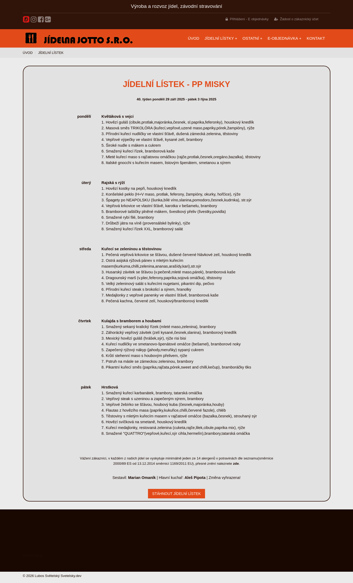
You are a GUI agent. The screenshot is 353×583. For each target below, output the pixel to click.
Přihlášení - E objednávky (249, 19)
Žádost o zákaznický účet (299, 19)
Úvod (193, 38)
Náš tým (29, 563)
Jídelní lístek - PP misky (176, 84)
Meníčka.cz (31, 548)
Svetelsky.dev (71, 576)
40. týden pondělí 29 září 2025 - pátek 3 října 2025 (176, 99)
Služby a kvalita (35, 556)
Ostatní (251, 38)
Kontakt (316, 38)
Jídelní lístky (219, 38)
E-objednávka (283, 38)
